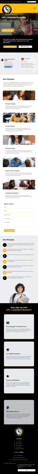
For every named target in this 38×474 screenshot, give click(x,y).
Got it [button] (27, 470)
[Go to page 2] (28, 70)
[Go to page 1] (27, 70)
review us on (8, 66)
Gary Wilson (27, 58)
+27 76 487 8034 (28, 46)
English (29, 1)
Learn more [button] (20, 467)
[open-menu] (34, 8)
